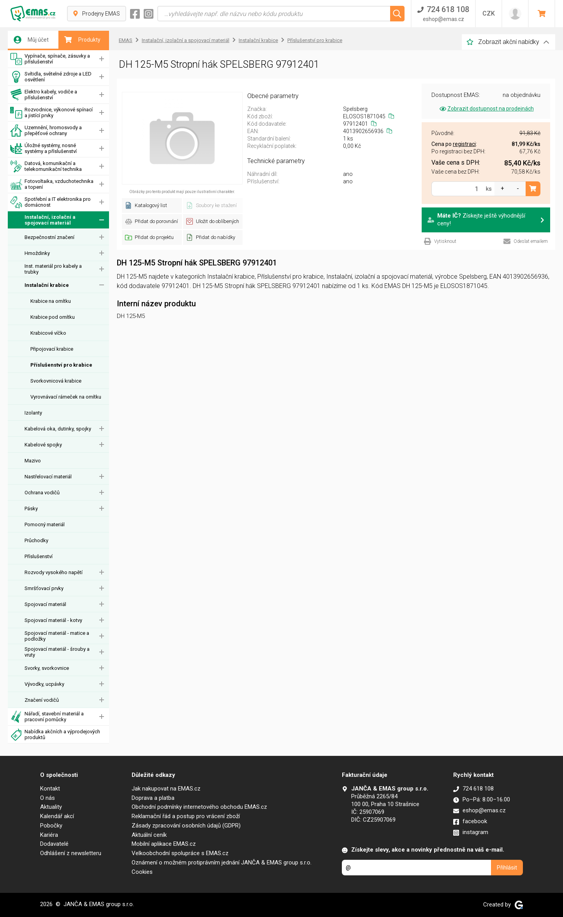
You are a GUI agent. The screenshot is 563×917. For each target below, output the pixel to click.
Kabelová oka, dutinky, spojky (58, 429)
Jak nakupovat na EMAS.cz (166, 788)
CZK (488, 13)
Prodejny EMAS (96, 14)
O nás (47, 797)
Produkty (82, 40)
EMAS (125, 40)
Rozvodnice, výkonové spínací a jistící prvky (51, 113)
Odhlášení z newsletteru (70, 853)
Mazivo (33, 461)
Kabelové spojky (43, 445)
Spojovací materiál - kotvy (53, 620)
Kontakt (50, 788)
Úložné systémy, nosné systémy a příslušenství (43, 148)
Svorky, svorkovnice (47, 668)
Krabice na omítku (50, 301)
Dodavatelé (54, 843)
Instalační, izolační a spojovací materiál (43, 220)
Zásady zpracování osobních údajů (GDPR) (186, 825)
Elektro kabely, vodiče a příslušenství (43, 95)
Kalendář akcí (57, 816)
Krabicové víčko (48, 333)
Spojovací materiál (45, 604)
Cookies (142, 871)
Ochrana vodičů (42, 492)
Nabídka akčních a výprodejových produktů (55, 735)
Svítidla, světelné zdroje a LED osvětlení (50, 77)
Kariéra (49, 834)
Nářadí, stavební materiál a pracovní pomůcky (47, 717)
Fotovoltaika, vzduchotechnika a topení (51, 184)
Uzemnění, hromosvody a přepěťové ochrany (46, 131)
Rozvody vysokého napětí (54, 572)
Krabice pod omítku (52, 317)
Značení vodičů (42, 700)
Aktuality (51, 806)
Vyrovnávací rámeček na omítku (65, 397)
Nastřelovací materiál (48, 477)
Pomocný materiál (45, 524)
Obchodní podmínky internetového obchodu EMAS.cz (199, 806)
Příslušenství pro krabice (61, 365)
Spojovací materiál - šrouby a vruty (57, 652)
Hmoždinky (37, 253)
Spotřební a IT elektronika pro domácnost (50, 202)
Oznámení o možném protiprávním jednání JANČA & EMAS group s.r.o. (221, 862)
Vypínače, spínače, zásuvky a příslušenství (50, 59)
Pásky (31, 508)
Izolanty (33, 413)
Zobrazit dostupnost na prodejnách (486, 108)
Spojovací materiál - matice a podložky (57, 636)
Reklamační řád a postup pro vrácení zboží (186, 816)
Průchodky (36, 540)
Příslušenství (39, 556)
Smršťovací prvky (44, 588)
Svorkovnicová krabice (55, 381)
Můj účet (31, 40)
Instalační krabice (47, 285)
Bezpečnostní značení (49, 237)
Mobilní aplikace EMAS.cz (164, 843)
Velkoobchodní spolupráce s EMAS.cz (180, 853)
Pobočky (51, 825)
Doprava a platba (153, 797)
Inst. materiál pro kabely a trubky (53, 269)
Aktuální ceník (149, 834)
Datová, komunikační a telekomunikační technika (46, 166)
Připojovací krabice (51, 349)
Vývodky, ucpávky (44, 684)
